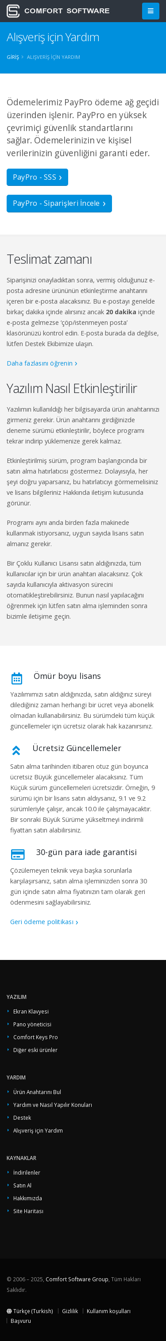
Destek (22, 1117)
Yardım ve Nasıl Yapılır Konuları (52, 1104)
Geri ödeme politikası (41, 921)
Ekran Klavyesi (31, 1011)
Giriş (13, 57)
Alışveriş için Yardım (38, 1130)
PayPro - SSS (34, 177)
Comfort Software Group (77, 1279)
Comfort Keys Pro (35, 1036)
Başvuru (21, 1320)
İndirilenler (26, 1172)
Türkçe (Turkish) (30, 1310)
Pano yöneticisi (32, 1024)
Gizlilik (70, 1310)
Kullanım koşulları (109, 1310)
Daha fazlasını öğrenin (40, 363)
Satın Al (22, 1185)
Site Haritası (28, 1210)
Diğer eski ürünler (35, 1049)
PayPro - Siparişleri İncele (56, 203)
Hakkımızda (27, 1198)
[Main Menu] (150, 11)
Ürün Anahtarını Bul (37, 1091)
